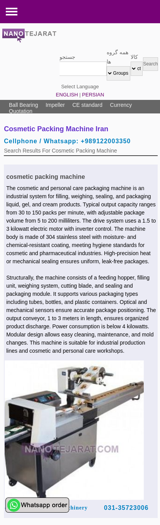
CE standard (87, 105)
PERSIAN (93, 95)
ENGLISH (67, 95)
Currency (121, 105)
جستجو (67, 57)
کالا (134, 57)
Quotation (20, 111)
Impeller (55, 105)
